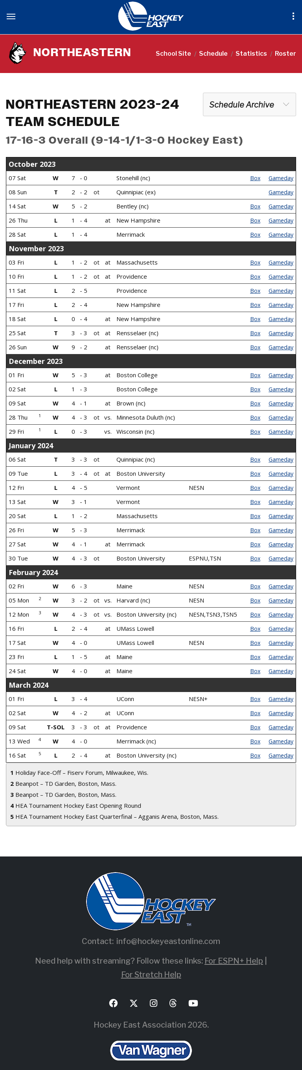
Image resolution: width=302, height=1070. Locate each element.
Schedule (213, 53)
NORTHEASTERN (75, 53)
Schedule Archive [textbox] (241, 105)
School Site (173, 53)
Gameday (280, 178)
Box (254, 178)
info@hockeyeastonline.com (168, 926)
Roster (285, 53)
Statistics (251, 53)
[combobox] (249, 104)
